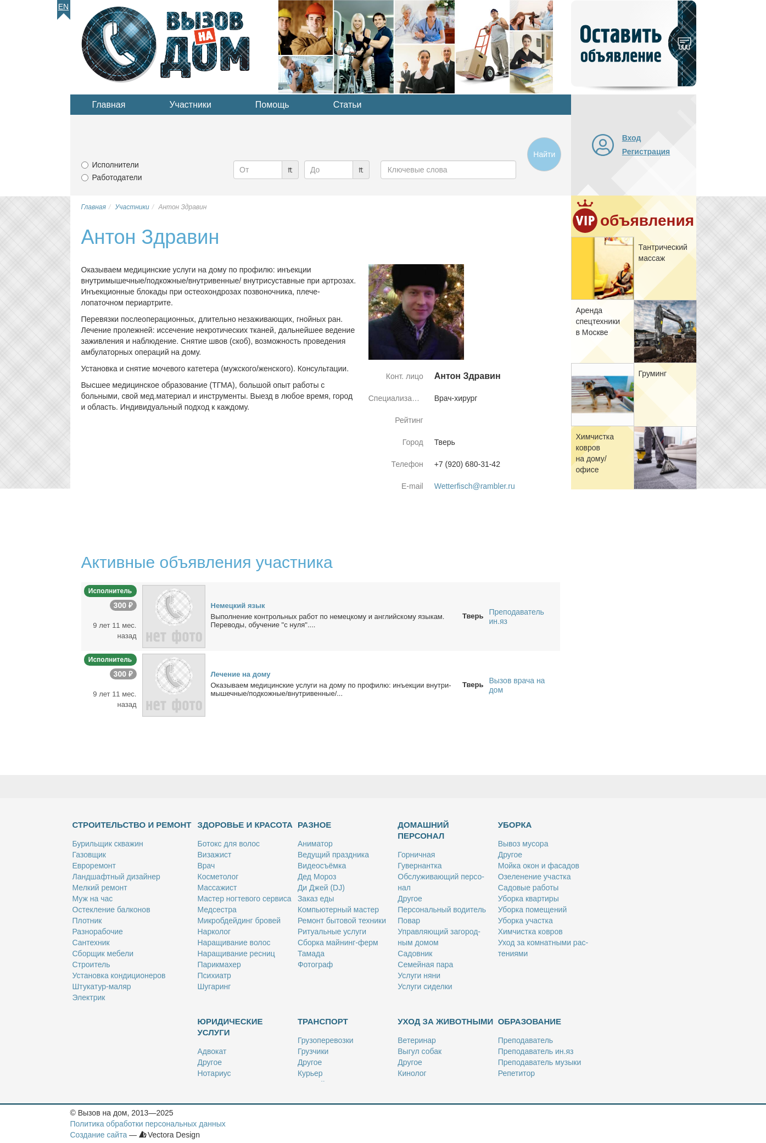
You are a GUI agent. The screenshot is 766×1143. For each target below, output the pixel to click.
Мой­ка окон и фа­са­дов (538, 865)
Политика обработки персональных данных (148, 1123)
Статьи (347, 104)
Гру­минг (653, 373)
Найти (544, 154)
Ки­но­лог (412, 1073)
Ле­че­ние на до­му (241, 674)
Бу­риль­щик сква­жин (107, 843)
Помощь (272, 104)
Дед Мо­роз (317, 876)
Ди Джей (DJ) (321, 887)
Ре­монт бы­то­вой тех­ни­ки (342, 920)
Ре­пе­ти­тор (516, 1073)
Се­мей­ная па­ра (425, 964)
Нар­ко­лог (214, 931)
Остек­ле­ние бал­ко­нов (111, 909)
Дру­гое (410, 898)
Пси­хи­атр (214, 975)
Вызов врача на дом (517, 685)
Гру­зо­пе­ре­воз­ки (326, 1040)
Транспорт (323, 1021)
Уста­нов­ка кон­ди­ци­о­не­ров (119, 975)
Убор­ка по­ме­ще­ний (532, 909)
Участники (190, 104)
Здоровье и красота (245, 824)
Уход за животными (445, 1021)
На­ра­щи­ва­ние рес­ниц (236, 953)
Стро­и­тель (91, 964)
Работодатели (117, 177)
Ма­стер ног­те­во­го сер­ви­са (245, 898)
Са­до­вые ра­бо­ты (528, 887)
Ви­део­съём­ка (322, 865)
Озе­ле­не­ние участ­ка (534, 876)
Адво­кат (212, 1051)
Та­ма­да (311, 953)
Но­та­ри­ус (214, 1073)
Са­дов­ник (415, 953)
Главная (109, 104)
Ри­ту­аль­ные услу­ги (332, 931)
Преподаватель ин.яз (516, 616)
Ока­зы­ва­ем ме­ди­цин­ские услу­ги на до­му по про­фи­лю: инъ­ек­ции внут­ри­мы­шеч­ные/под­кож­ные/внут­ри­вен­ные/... (331, 689)
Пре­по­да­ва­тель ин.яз (536, 1051)
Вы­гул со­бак (419, 1051)
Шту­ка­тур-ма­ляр (101, 986)
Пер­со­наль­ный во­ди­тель (442, 909)
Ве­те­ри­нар (417, 1040)
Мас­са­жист (217, 887)
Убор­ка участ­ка (525, 920)
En (63, 6)
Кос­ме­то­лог (218, 876)
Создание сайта (98, 1134)
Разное (314, 824)
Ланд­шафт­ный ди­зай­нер (116, 876)
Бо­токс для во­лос (229, 843)
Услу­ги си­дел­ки (425, 986)
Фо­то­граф (315, 964)
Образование (529, 1021)
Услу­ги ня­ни (419, 975)
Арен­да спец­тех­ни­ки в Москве (598, 321)
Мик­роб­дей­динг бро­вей (239, 920)
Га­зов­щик (89, 854)
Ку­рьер (310, 1073)
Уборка (515, 824)
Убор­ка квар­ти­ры (528, 898)
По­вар (409, 920)
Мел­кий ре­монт (99, 887)
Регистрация (646, 151)
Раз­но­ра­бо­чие (97, 931)
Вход (631, 137)
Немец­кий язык (238, 605)
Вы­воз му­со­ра (523, 843)
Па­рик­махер (219, 964)
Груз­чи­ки (313, 1051)
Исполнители (115, 164)
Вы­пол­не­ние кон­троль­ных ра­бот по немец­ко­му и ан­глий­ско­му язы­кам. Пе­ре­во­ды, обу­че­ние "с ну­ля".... (328, 620)
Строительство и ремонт (132, 824)
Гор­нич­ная (416, 854)
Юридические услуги (230, 1027)
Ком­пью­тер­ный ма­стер (338, 909)
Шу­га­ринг (214, 986)
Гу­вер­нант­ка (419, 865)
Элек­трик (88, 997)
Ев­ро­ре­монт (94, 865)
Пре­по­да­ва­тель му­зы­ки (540, 1062)
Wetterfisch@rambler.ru (474, 486)
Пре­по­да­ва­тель (525, 1040)
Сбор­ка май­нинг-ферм (338, 942)
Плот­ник (87, 920)
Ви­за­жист (215, 854)
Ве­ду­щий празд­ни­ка (333, 854)
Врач (206, 865)
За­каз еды (316, 898)
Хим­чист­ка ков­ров (530, 931)
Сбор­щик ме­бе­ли (102, 953)
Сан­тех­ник (91, 942)
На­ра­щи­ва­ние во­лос (234, 942)
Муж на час (92, 898)
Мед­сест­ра (217, 909)
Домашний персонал (423, 830)
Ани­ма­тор (315, 843)
